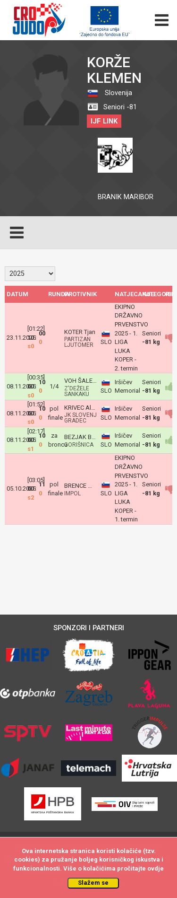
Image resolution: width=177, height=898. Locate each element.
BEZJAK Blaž (81, 436)
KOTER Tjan (79, 331)
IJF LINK (104, 121)
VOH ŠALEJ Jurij (86, 380)
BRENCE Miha (82, 485)
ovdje (155, 868)
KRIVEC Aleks (82, 407)
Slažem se (93, 882)
